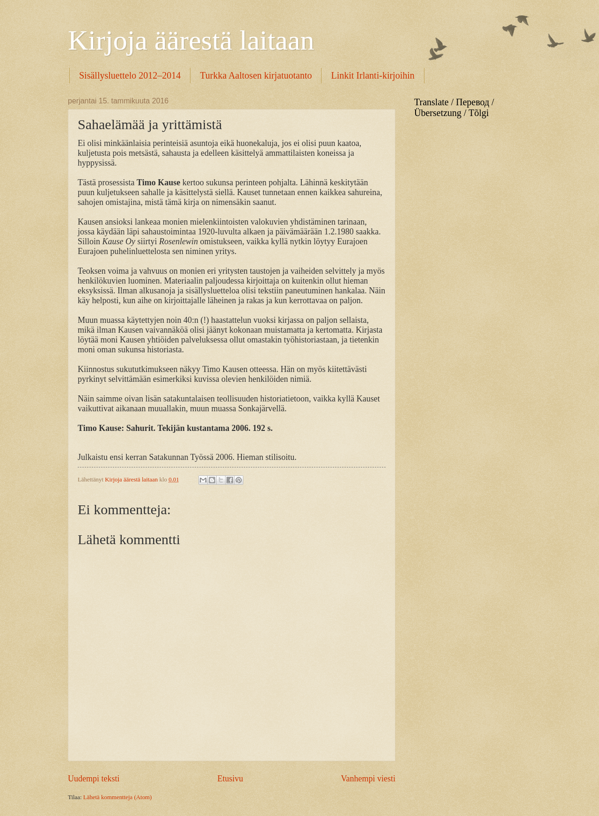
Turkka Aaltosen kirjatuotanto (256, 75)
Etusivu (230, 778)
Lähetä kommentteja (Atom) (117, 797)
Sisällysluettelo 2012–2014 (130, 75)
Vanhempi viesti (368, 778)
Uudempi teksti (94, 778)
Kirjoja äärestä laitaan (191, 40)
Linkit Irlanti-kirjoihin (372, 75)
